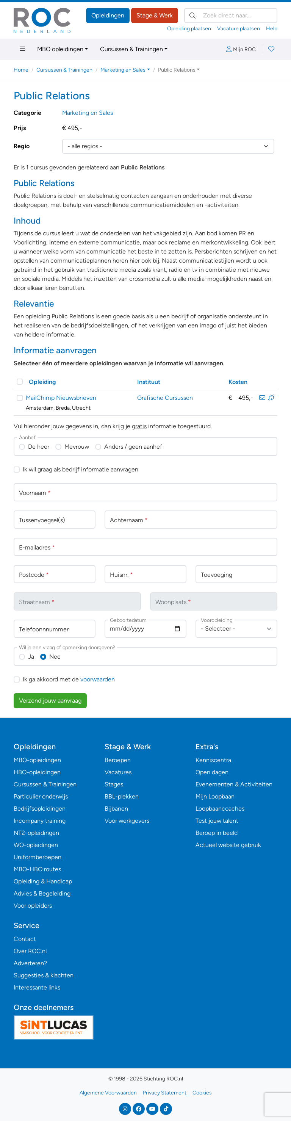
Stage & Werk (154, 15)
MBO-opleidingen (37, 760)
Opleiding (42, 381)
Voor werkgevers (127, 820)
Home (21, 70)
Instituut (148, 381)
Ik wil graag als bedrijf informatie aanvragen (80, 469)
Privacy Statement (164, 1093)
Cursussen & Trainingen (131, 49)
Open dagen (212, 772)
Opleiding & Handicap (43, 881)
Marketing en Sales (87, 112)
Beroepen (118, 760)
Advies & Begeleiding (42, 893)
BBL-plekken (122, 796)
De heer (38, 446)
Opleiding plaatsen (189, 28)
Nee (55, 656)
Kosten (237, 381)
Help (271, 28)
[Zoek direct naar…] (230, 15)
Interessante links (37, 987)
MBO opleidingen (60, 49)
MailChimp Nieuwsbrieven (61, 397)
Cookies (202, 1093)
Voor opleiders (33, 905)
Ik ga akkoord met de (69, 679)
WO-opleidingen (36, 845)
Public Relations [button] (177, 70)
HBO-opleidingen (37, 772)
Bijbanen (116, 808)
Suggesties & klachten (44, 975)
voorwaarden (97, 679)
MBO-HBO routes (37, 869)
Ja (31, 656)
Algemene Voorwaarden (108, 1093)
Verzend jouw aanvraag (50, 700)
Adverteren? (30, 963)
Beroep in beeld (217, 832)
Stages (114, 784)
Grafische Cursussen (165, 397)
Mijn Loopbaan (215, 796)
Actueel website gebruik (228, 845)
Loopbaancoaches (220, 808)
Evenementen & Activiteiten (234, 784)
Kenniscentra (213, 760)
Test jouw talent (217, 820)
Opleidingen (107, 15)
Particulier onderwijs (41, 796)
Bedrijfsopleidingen (40, 808)
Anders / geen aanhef (133, 446)
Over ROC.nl (30, 951)
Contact (25, 939)
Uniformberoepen (37, 857)
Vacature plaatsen (238, 28)
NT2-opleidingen (36, 832)
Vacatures (118, 772)
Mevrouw (76, 446)
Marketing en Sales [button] (123, 70)
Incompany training (40, 820)
